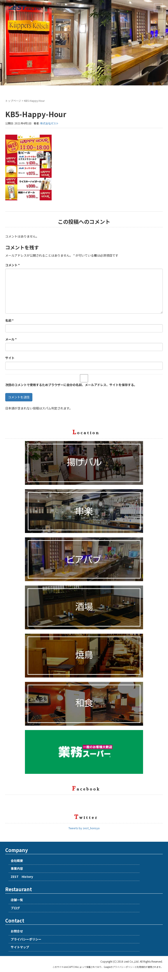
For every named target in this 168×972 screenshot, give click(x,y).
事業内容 (17, 868)
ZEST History (22, 876)
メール (11, 339)
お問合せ (17, 931)
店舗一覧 (17, 900)
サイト (9, 358)
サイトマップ (20, 947)
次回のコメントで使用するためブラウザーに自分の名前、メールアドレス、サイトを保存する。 (71, 385)
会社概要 (17, 860)
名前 (9, 320)
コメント (12, 265)
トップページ (13, 100)
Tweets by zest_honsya (84, 828)
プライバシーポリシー (26, 939)
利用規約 (141, 966)
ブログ (15, 908)
